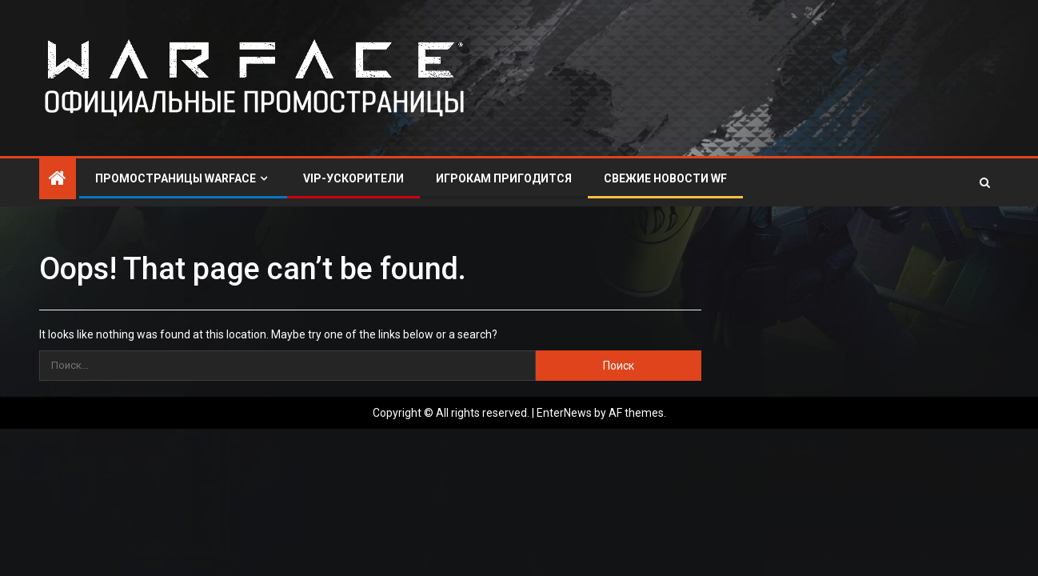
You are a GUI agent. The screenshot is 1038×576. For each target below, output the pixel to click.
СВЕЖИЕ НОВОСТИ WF (665, 178)
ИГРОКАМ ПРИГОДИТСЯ (504, 178)
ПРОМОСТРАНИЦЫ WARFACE (175, 178)
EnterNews (564, 412)
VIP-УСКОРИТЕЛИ (353, 178)
